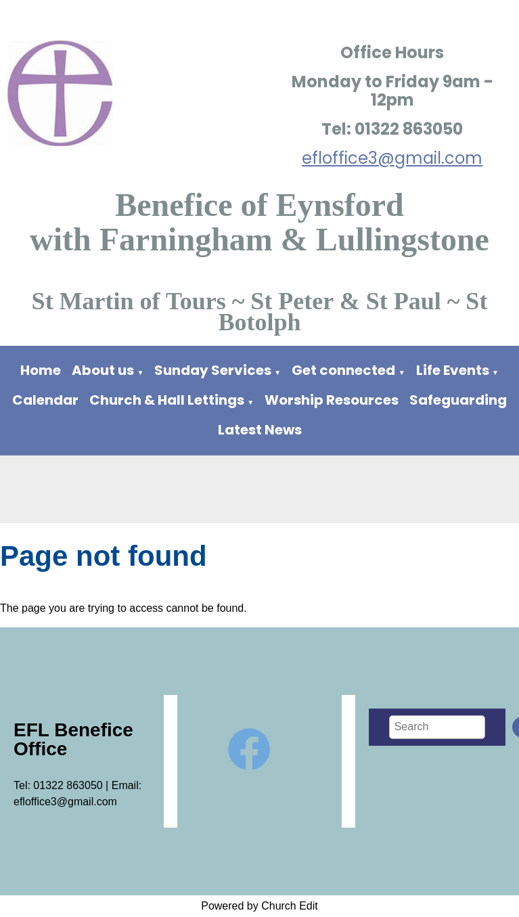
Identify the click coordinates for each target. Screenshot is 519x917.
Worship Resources (332, 399)
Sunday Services (214, 370)
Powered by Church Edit (259, 906)
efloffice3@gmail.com (392, 158)
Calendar (45, 399)
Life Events (452, 370)
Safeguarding (458, 399)
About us (103, 370)
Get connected (343, 370)
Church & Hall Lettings (166, 399)
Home (40, 370)
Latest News (260, 429)
